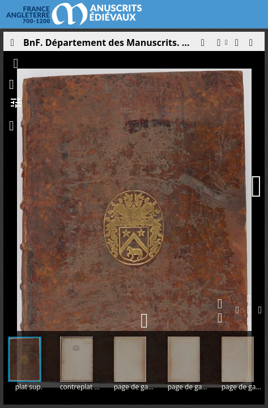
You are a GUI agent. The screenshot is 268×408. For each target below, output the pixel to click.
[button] (202, 45)
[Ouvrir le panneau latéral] (12, 45)
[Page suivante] (256, 186)
